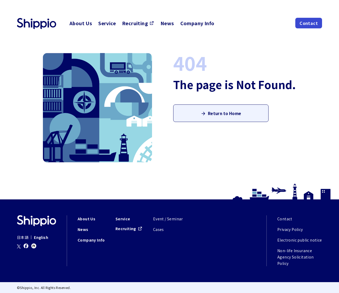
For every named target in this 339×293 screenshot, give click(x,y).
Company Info (197, 23)
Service (107, 23)
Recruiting (135, 23)
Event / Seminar (168, 218)
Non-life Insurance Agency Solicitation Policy (295, 257)
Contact (309, 23)
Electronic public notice (299, 240)
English (41, 237)
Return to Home (224, 115)
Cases (158, 229)
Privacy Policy (290, 229)
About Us (80, 23)
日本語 (22, 237)
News (167, 23)
